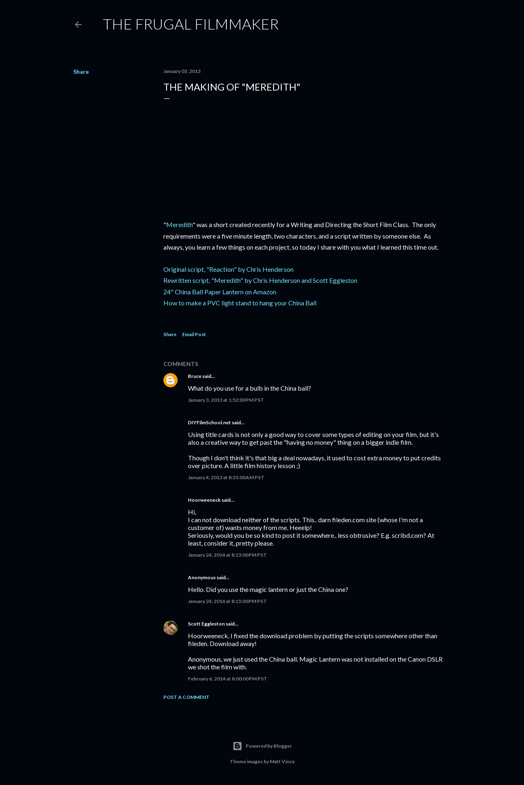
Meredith (179, 224)
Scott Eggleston (206, 624)
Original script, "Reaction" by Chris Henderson (228, 269)
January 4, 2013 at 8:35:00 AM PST (226, 477)
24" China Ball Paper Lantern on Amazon (219, 292)
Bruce (194, 376)
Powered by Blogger (262, 746)
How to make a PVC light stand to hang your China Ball (239, 303)
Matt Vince (282, 761)
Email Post (194, 334)
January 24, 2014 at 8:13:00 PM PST (227, 555)
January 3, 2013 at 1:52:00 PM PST (226, 400)
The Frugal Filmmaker (191, 24)
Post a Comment (186, 697)
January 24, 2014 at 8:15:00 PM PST (227, 601)
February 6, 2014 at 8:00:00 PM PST (227, 679)
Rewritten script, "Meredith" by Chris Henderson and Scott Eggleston (260, 280)
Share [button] (81, 71)
